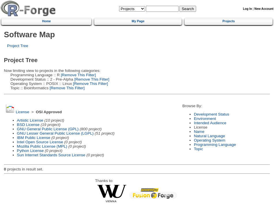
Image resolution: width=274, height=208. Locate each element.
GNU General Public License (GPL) (48, 129)
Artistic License (30, 120)
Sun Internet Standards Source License (51, 155)
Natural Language (209, 136)
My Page (138, 21)
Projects (228, 21)
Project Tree (17, 46)
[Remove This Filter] (78, 75)
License (22, 112)
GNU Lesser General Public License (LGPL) (55, 133)
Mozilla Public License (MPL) (42, 146)
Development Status (211, 114)
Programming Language (215, 144)
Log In (247, 8)
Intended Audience (210, 123)
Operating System (209, 140)
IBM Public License (33, 137)
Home (46, 21)
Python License (30, 150)
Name (199, 131)
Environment (205, 118)
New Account (263, 8)
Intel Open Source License (40, 142)
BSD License (28, 124)
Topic (198, 149)
